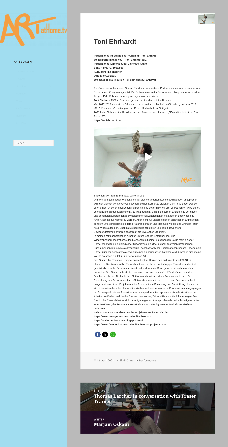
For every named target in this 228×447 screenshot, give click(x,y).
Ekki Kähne (126, 360)
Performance (147, 360)
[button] (98, 334)
